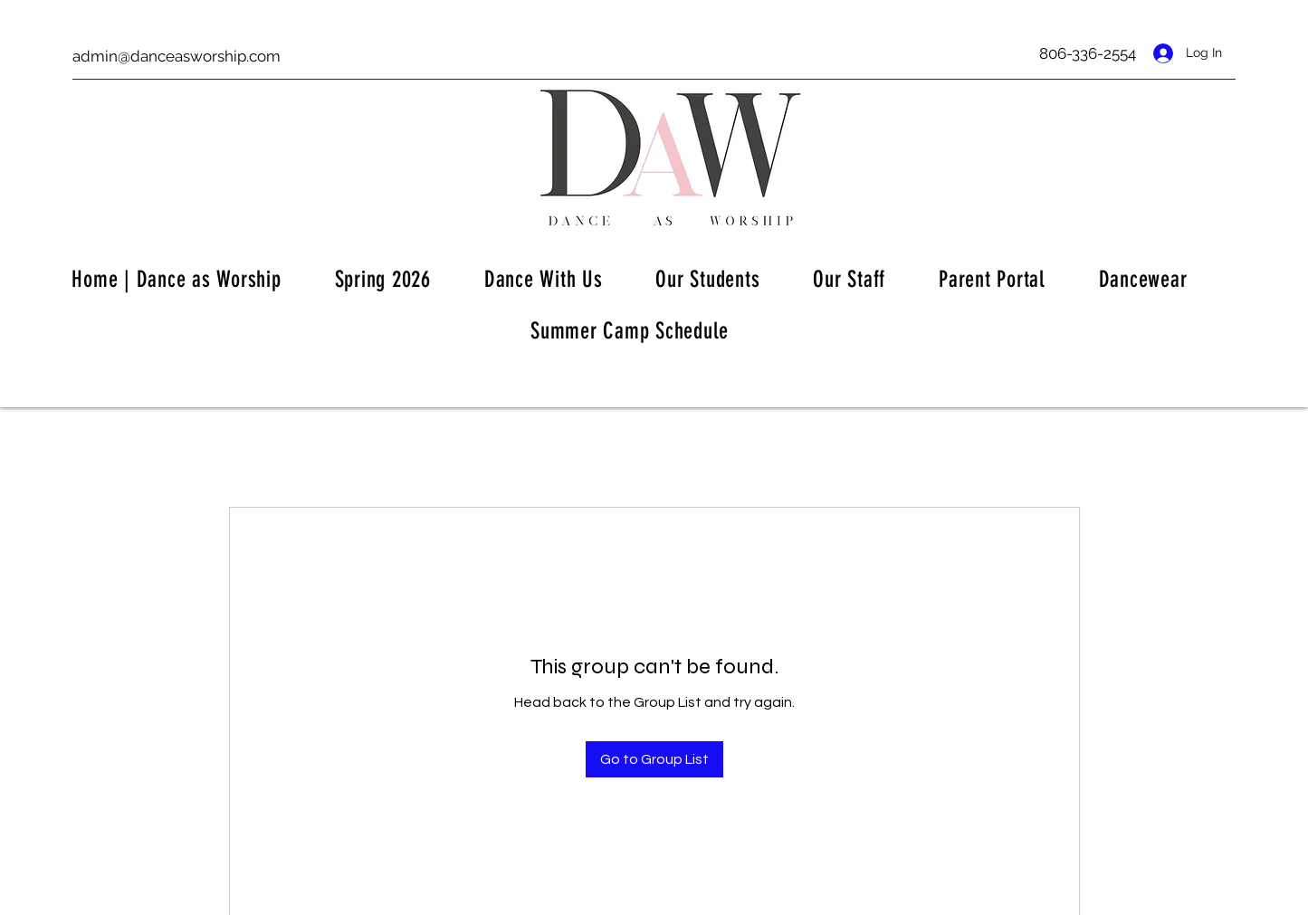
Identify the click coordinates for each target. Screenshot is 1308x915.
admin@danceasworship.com (176, 56)
